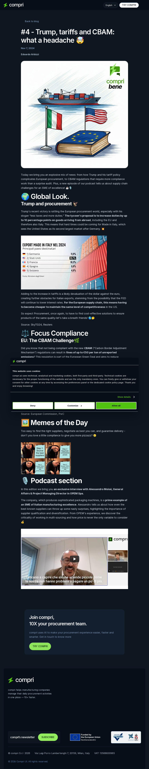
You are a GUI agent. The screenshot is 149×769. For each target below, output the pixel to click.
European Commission (44, 413)
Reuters (47, 324)
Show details (124, 397)
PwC (61, 413)
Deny (32, 405)
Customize (75, 405)
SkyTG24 (36, 324)
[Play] (74, 559)
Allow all (116, 405)
